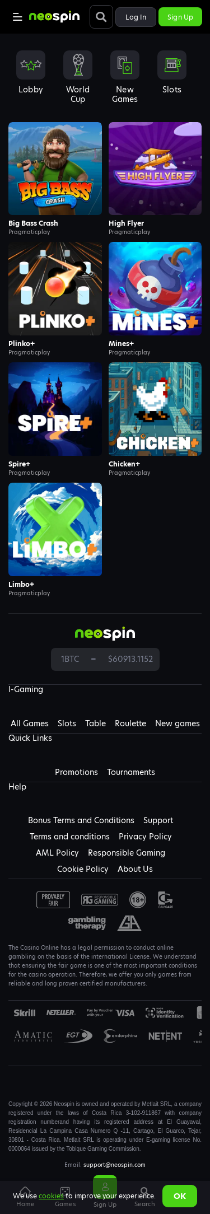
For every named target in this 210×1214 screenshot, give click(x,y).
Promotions (76, 772)
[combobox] (105, 81)
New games (177, 723)
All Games (30, 723)
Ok (180, 1196)
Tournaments (131, 772)
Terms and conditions (70, 836)
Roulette (130, 723)
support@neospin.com (114, 1165)
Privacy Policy (145, 836)
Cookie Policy (83, 869)
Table (95, 723)
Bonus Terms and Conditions (81, 820)
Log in (136, 17)
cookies (51, 1196)
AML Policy (57, 852)
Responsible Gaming (126, 852)
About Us (135, 869)
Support (158, 820)
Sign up (180, 17)
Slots (67, 723)
